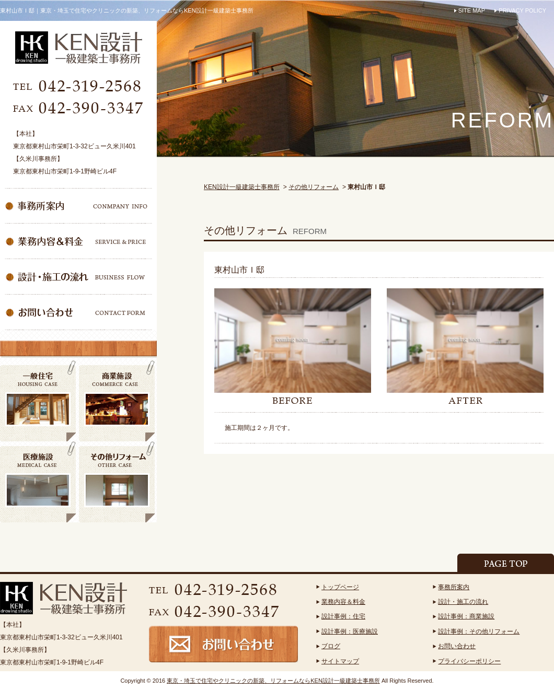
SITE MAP (471, 10)
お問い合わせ (457, 646)
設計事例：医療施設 (349, 631)
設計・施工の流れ (463, 601)
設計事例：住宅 (343, 616)
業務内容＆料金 (343, 601)
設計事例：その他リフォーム (479, 631)
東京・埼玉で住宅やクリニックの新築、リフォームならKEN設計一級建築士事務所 (273, 680)
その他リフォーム (313, 187)
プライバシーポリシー (469, 661)
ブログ (330, 646)
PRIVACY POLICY (522, 10)
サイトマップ (340, 661)
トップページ (340, 587)
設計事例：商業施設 (466, 616)
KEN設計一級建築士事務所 (242, 187)
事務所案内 (453, 587)
